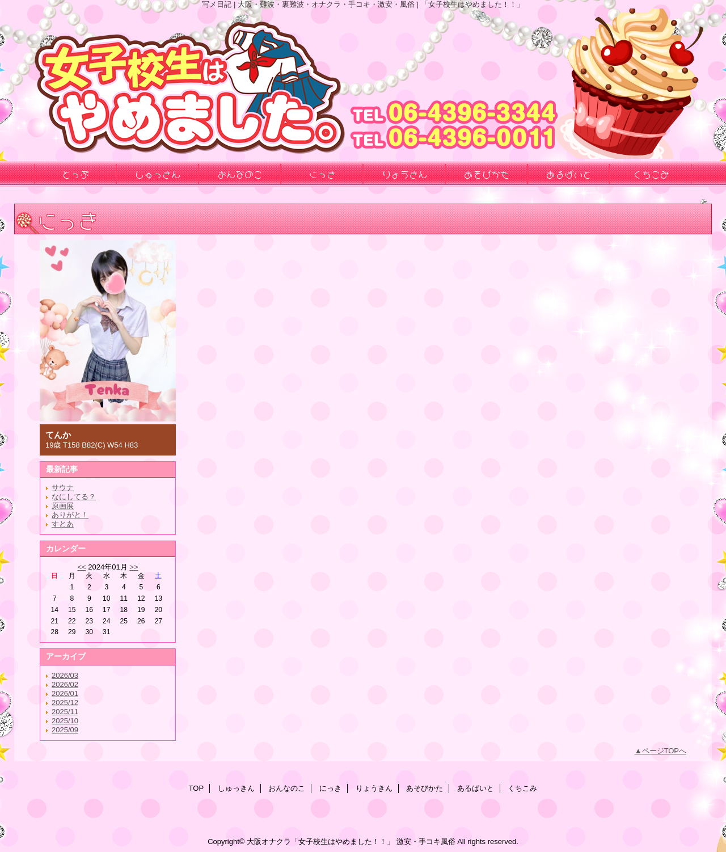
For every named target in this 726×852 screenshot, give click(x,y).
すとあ (63, 524)
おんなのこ (286, 788)
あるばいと (475, 788)
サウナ (63, 487)
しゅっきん (236, 788)
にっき (330, 788)
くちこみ (522, 788)
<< (81, 567)
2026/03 (65, 675)
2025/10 (65, 720)
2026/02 (65, 684)
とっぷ (75, 173)
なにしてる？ (74, 496)
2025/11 (65, 711)
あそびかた (424, 788)
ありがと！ (70, 515)
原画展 (63, 505)
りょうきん (374, 788)
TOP (196, 788)
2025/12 (65, 702)
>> (133, 567)
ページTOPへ (664, 750)
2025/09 (65, 730)
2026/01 (65, 693)
